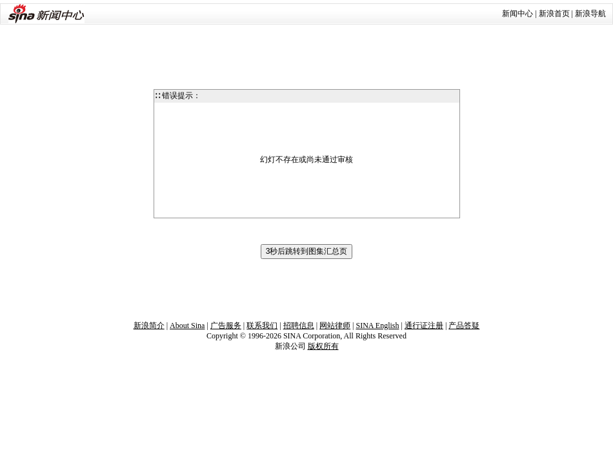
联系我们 (261, 325)
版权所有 (323, 346)
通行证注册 (424, 325)
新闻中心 (517, 13)
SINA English (377, 325)
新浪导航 (590, 13)
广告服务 (225, 325)
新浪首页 (554, 13)
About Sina (187, 325)
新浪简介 (149, 325)
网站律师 (334, 325)
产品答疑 (463, 325)
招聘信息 (298, 325)
